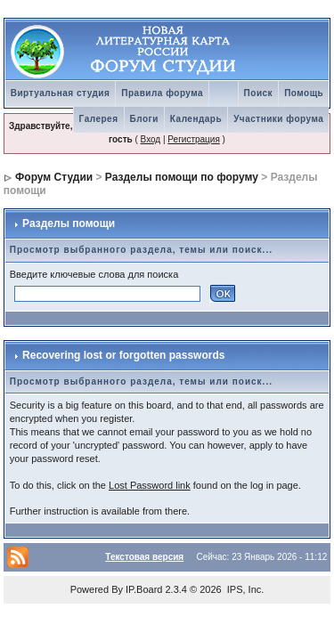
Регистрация (193, 139)
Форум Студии (54, 177)
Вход (151, 139)
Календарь (196, 119)
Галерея (98, 119)
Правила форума (162, 93)
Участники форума (278, 119)
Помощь (303, 93)
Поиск (258, 93)
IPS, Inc (244, 589)
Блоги (144, 119)
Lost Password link (150, 485)
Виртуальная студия (60, 93)
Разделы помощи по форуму (181, 177)
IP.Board (144, 589)
